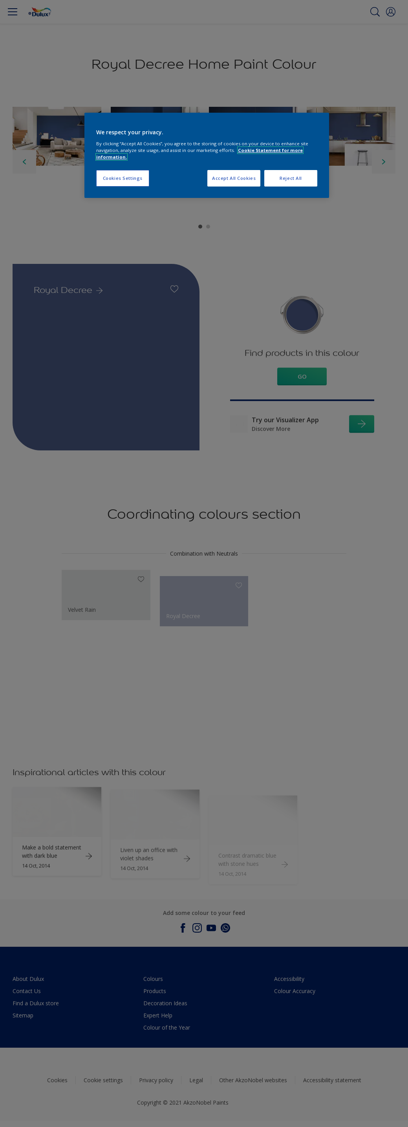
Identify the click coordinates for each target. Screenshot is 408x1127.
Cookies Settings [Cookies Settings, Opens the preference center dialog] (123, 178)
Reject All (291, 178)
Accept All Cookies (234, 178)
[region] (206, 155)
